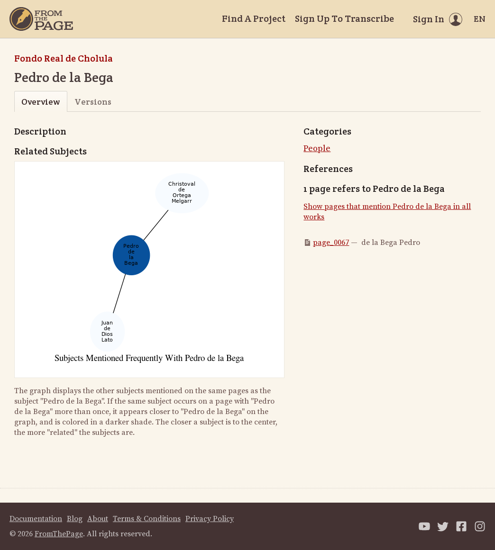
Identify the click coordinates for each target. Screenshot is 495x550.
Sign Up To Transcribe (344, 18)
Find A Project (253, 18)
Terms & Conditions (147, 518)
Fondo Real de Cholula (63, 58)
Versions (92, 101)
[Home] (41, 19)
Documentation (35, 518)
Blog (74, 518)
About (97, 518)
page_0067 (331, 242)
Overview (40, 101)
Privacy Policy (209, 518)
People (316, 148)
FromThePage (59, 534)
